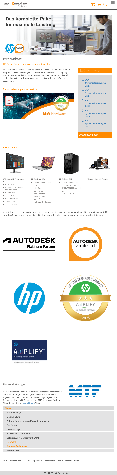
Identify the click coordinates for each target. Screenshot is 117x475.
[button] (66, 472)
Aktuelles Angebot (88, 134)
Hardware (11, 442)
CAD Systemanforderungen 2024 (95, 103)
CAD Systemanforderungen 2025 (95, 93)
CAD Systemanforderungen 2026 (95, 83)
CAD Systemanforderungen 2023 (95, 113)
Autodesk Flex (13, 450)
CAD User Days (13, 429)
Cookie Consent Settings (68, 460)
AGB (82, 460)
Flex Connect (13, 425)
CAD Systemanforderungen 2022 (95, 123)
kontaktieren (29, 403)
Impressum (37, 460)
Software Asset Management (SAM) (23, 437)
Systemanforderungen (17, 446)
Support (9, 408)
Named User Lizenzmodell (18, 433)
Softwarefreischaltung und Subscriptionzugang (28, 421)
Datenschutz (49, 460)
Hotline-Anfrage (14, 412)
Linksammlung (13, 416)
